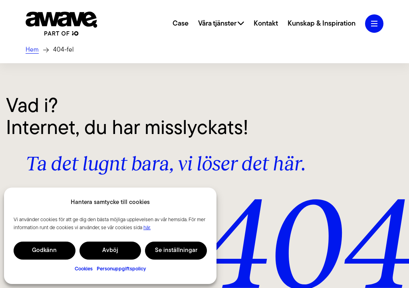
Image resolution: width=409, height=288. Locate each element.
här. (147, 227)
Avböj (110, 251)
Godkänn (44, 251)
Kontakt (266, 24)
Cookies (84, 269)
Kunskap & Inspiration (321, 24)
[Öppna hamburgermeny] (374, 23)
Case (181, 24)
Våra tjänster (221, 24)
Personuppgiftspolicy (121, 269)
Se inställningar (176, 251)
